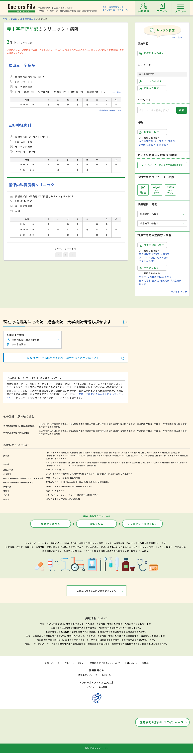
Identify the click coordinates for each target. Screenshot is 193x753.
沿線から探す (149, 88)
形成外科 (63, 462)
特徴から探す (149, 132)
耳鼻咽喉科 (75, 478)
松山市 (42, 424)
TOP (5, 19)
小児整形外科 (127, 473)
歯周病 (155, 280)
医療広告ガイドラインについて (105, 663)
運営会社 (146, 663)
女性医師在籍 (146, 141)
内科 (48, 452)
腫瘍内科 (166, 452)
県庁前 (42, 427)
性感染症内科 (69, 482)
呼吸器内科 (88, 452)
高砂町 (116, 424)
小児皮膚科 (90, 473)
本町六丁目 (101, 424)
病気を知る (96, 523)
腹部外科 (184, 462)
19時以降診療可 (147, 144)
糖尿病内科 (139, 452)
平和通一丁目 (152, 424)
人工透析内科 (127, 452)
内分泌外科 (91, 465)
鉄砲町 (130, 424)
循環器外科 (126, 462)
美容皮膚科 (60, 490)
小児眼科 (65, 473)
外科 (48, 462)
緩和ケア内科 (61, 458)
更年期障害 (145, 280)
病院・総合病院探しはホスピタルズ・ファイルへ (115, 8)
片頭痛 (142, 284)
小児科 (49, 473)
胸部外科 (175, 462)
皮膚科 (49, 478)
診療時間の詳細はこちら (110, 110)
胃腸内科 (65, 452)
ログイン (90, 687)
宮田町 (82, 424)
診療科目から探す (151, 53)
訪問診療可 (163, 144)
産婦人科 (50, 469)
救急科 (96, 494)
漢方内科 (61, 455)
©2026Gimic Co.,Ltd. (96, 748)
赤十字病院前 (139, 424)
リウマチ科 (51, 494)
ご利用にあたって (51, 663)
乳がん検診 (162, 257)
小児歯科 (63, 499)
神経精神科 (66, 486)
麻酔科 (89, 494)
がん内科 (126, 455)
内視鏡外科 (51, 465)
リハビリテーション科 (67, 494)
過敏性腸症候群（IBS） (159, 277)
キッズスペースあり (164, 141)
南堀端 (64, 424)
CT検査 (156, 254)
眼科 (67, 478)
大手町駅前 (55, 424)
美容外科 (50, 490)
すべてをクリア (179, 37)
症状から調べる (50, 523)
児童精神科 (88, 486)
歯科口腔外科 (74, 499)
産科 (57, 469)
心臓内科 (149, 452)
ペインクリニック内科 (75, 455)
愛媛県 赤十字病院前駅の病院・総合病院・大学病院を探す (63, 357)
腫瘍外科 (166, 462)
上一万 (162, 424)
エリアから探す (150, 81)
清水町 (123, 424)
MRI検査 (165, 254)
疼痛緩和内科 (174, 455)
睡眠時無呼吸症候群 (170, 280)
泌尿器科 (93, 482)
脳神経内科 (153, 455)
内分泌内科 (91, 455)
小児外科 (57, 473)
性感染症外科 (82, 482)
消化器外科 (73, 462)
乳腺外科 (136, 462)
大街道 (184, 424)
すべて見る (116, 92)
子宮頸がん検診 (147, 261)
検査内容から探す (151, 245)
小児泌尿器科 (114, 473)
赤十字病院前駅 (27, 19)
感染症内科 (176, 452)
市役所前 (49, 427)
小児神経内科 (101, 473)
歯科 (48, 499)
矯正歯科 (55, 499)
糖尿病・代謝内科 (113, 455)
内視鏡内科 (51, 455)
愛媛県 (14, 19)
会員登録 (103, 687)
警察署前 (169, 424)
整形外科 (55, 462)
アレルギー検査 (147, 257)
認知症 (142, 277)
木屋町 (109, 424)
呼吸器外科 (105, 462)
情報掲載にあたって (87, 675)
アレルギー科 (59, 478)
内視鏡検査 (145, 254)
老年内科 (163, 455)
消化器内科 (56, 452)
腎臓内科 (108, 452)
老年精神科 (77, 486)
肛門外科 (59, 482)
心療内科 (57, 486)
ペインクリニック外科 (67, 465)
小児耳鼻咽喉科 (77, 473)
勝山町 (177, 424)
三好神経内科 (19, 125)
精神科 (49, 486)
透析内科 (135, 455)
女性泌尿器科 (103, 482)
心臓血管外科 (147, 462)
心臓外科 (157, 462)
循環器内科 (98, 452)
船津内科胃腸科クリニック (31, 184)
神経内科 (117, 452)
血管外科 (81, 465)
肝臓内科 (184, 455)
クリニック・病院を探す (142, 523)
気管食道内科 (76, 452)
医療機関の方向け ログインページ (161, 722)
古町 (47, 424)
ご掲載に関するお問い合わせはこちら (96, 590)
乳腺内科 (50, 458)
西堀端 (57, 427)
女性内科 (143, 455)
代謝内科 (101, 455)
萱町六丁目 (90, 424)
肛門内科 (50, 482)
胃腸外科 (83, 462)
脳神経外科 (116, 462)
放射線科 (81, 494)
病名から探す (149, 267)
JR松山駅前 (72, 424)
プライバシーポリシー (75, 663)
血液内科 (157, 452)
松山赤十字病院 (21, 65)
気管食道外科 (93, 462)
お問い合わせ (131, 663)
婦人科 (62, 469)
